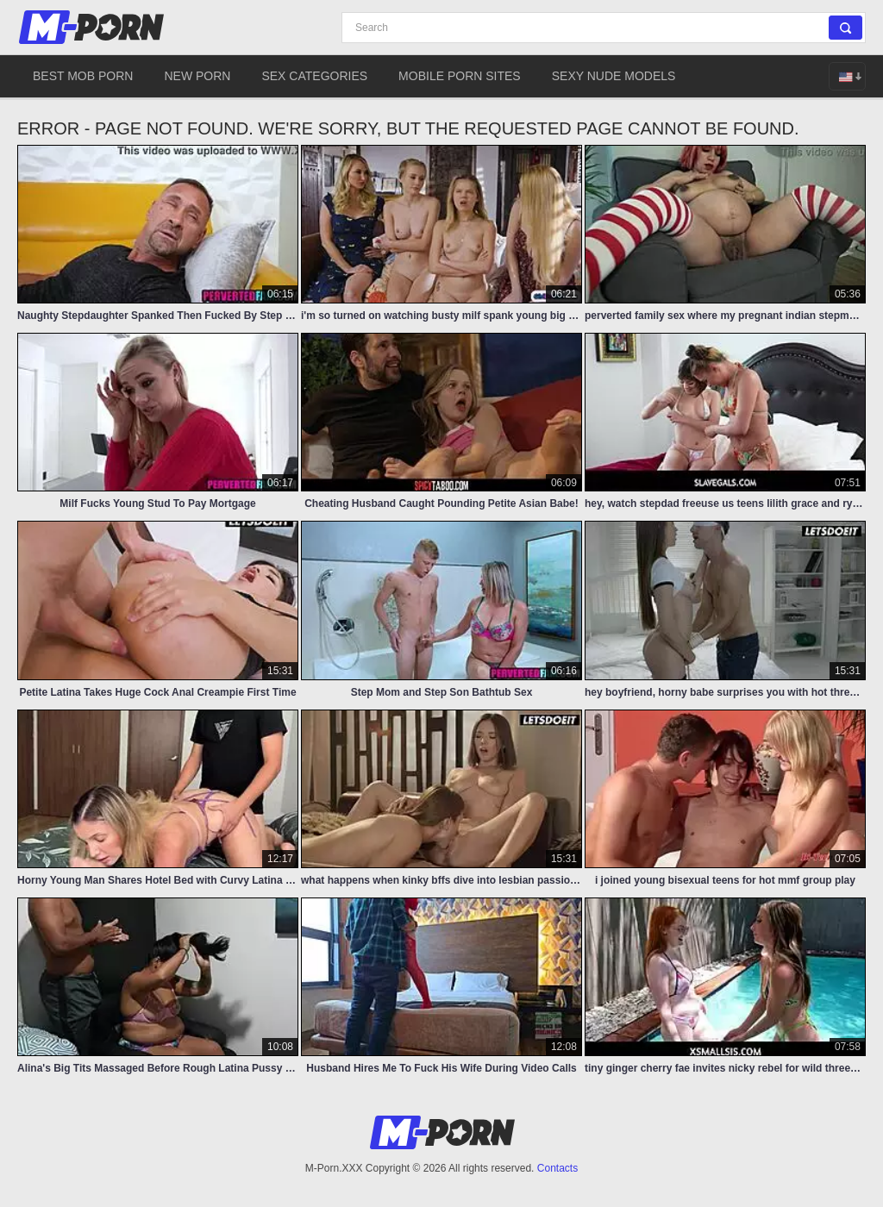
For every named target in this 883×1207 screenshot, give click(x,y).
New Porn (197, 76)
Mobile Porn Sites (459, 76)
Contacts (557, 1168)
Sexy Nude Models (614, 76)
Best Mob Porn (83, 76)
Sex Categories (314, 76)
